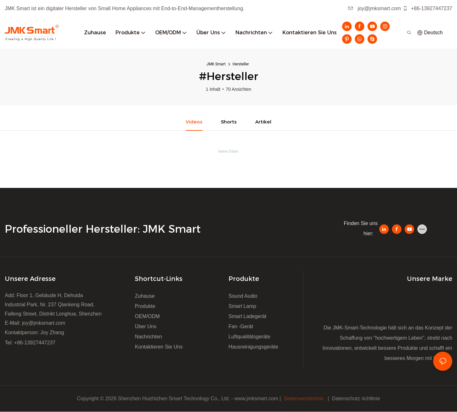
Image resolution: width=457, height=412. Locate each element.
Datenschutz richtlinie (356, 399)
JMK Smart (216, 64)
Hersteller (241, 64)
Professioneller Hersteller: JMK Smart (104, 229)
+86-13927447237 (427, 8)
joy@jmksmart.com (374, 8)
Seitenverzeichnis (303, 399)
